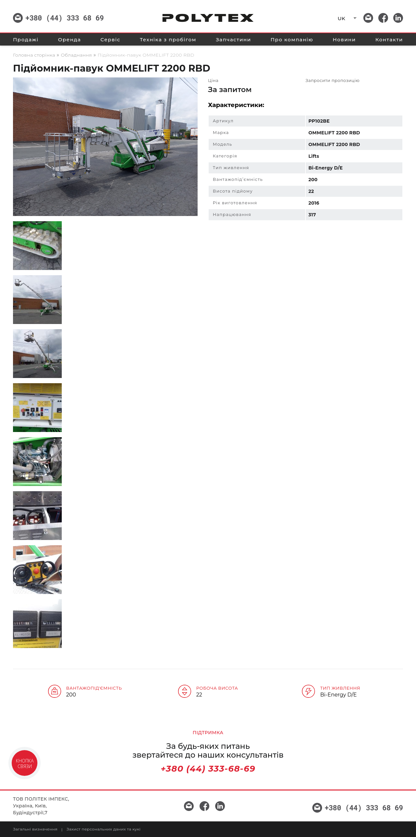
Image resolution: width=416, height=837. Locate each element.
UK (341, 18)
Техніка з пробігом (168, 39)
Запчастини (233, 39)
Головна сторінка (34, 55)
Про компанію (292, 39)
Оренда (69, 39)
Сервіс (110, 39)
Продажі (25, 39)
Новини (344, 39)
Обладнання (76, 55)
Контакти (389, 39)
